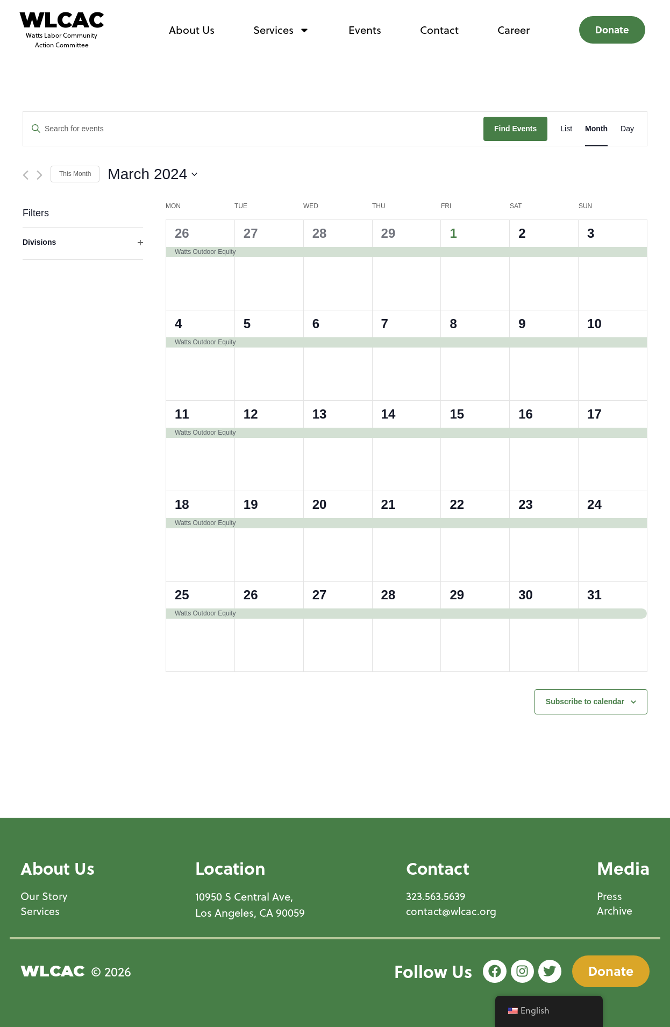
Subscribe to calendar (585, 701)
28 (319, 233)
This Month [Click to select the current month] (75, 174)
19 (251, 504)
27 (251, 233)
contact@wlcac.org (450, 911)
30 (525, 594)
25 (182, 594)
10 (594, 323)
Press (610, 896)
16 (525, 414)
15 (457, 414)
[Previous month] (25, 175)
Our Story (44, 896)
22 (457, 504)
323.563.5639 (434, 896)
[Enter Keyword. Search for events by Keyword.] (253, 129)
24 (594, 504)
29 (388, 233)
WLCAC (61, 20)
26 (182, 233)
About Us (192, 30)
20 (319, 504)
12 (251, 414)
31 (594, 594)
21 (388, 504)
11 (182, 414)
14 (388, 414)
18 (182, 504)
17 (594, 414)
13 (319, 414)
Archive (615, 911)
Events (364, 30)
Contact (439, 30)
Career (513, 30)
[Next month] (39, 175)
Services (281, 30)
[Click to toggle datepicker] (152, 174)
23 (525, 504)
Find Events (515, 128)
